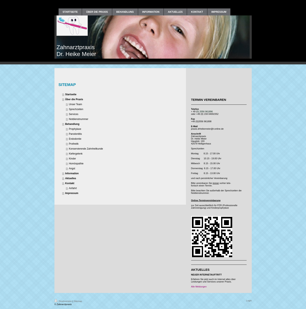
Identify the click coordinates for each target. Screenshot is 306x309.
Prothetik (74, 143)
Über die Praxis (74, 99)
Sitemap (78, 301)
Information (72, 173)
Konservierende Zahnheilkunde (86, 148)
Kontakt (69, 183)
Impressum (71, 193)
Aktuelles (70, 178)
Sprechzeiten (76, 109)
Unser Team (75, 104)
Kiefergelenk (76, 153)
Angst (72, 168)
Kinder (72, 158)
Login (249, 300)
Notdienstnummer (78, 119)
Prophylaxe (75, 129)
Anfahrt (73, 188)
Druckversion (63, 301)
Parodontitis (75, 133)
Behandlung (72, 124)
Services (73, 114)
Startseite (70, 94)
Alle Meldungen (199, 286)
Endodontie (75, 138)
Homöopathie (76, 163)
